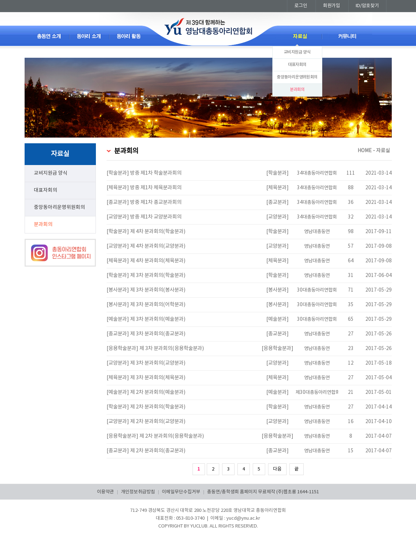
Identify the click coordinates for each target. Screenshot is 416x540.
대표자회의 (297, 64)
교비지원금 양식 (297, 52)
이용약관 (105, 492)
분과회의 (297, 89)
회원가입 (331, 6)
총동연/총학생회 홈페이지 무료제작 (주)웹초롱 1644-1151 (263, 492)
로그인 (300, 6)
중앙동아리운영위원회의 (297, 77)
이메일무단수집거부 (181, 492)
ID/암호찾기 (367, 6)
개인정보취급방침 (138, 492)
